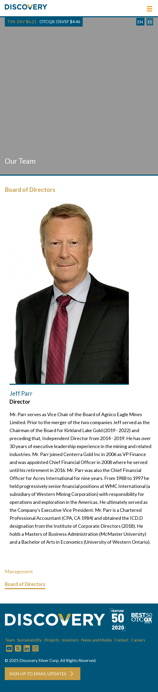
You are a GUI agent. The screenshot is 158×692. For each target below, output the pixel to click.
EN (140, 21)
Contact (121, 639)
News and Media (96, 639)
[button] (149, 8)
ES (150, 21)
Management (19, 571)
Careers (138, 639)
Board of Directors (25, 584)
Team (10, 639)
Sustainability (29, 639)
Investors (70, 639)
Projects (51, 639)
